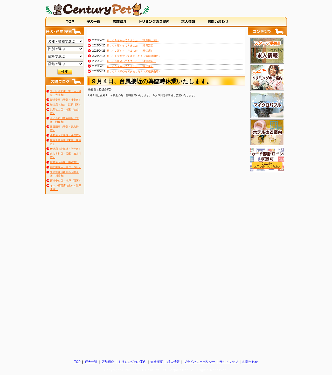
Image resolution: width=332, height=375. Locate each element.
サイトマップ (228, 362)
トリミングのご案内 (132, 362)
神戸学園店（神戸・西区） (65, 167)
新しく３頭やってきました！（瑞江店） (130, 66)
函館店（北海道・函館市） (65, 135)
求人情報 (173, 362)
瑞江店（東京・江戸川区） (65, 104)
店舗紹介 (107, 362)
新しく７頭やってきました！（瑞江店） (130, 50)
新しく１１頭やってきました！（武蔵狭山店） (134, 71)
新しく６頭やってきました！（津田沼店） (131, 45)
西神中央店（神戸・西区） (65, 180)
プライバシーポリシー (199, 362)
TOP (77, 362)
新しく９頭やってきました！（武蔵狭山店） (132, 40)
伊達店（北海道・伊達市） (65, 148)
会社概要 (156, 362)
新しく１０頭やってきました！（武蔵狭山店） (134, 55)
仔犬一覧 (91, 362)
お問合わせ (250, 362)
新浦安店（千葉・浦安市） (65, 99)
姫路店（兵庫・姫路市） (64, 162)
